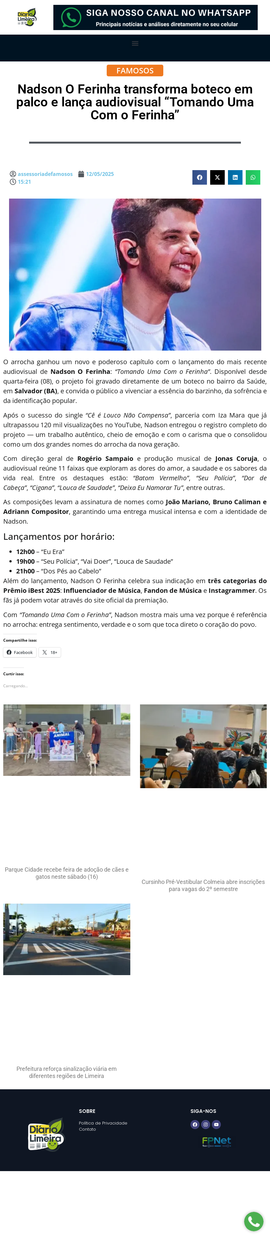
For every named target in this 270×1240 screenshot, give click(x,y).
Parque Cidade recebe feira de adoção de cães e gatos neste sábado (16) (67, 873)
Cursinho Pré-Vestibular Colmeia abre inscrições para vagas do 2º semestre (203, 885)
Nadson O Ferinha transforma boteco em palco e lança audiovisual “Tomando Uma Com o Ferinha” (135, 102)
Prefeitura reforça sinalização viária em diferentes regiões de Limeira (66, 1072)
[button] (135, 43)
